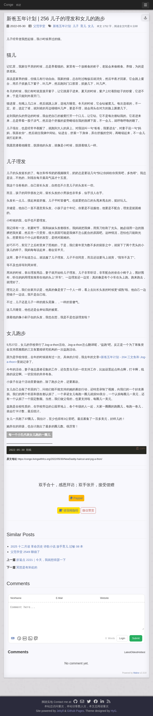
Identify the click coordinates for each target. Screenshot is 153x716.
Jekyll (60, 710)
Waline (136, 673)
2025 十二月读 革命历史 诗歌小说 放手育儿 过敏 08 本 (47, 546)
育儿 (83, 26)
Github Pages (75, 710)
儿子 (76, 26)
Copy (142, 449)
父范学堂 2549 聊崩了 (25, 552)
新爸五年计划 (62, 26)
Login (122, 638)
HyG (113, 710)
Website (104, 598)
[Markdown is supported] (13, 638)
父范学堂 (39, 26)
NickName (15, 598)
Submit (135, 638)
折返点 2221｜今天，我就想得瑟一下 (41, 560)
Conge (8, 4)
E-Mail (59, 598)
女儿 (91, 26)
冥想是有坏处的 (26, 567)
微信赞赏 (88, 510)
